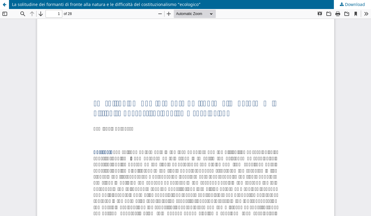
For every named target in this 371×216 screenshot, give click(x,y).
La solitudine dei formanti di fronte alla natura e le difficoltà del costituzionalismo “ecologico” (106, 4)
